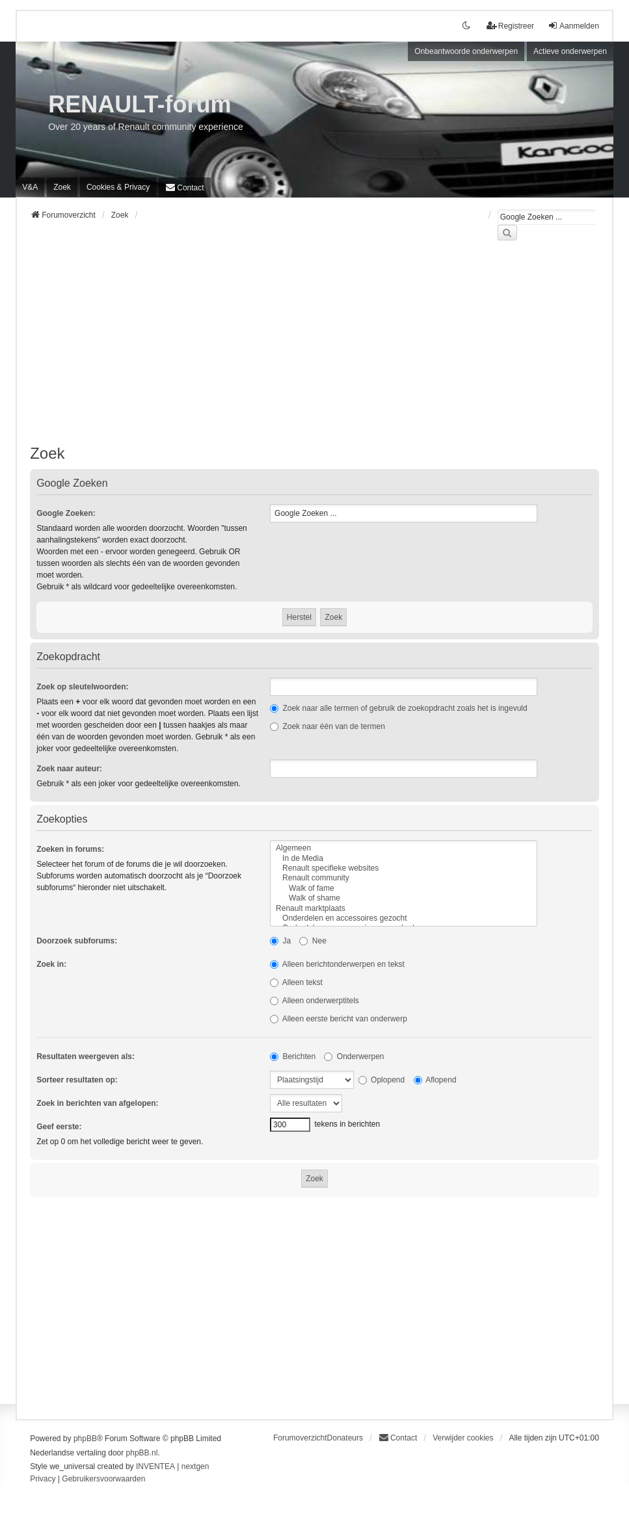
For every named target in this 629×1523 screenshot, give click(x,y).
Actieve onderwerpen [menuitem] (570, 51)
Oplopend (381, 1079)
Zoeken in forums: (70, 849)
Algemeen (403, 848)
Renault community (403, 878)
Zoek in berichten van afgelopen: (97, 1103)
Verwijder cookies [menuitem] (463, 1437)
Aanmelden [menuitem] (573, 26)
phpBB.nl (142, 1452)
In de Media (403, 859)
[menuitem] (118, 187)
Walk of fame (403, 888)
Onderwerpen (354, 1056)
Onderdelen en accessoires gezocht (403, 918)
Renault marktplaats (403, 909)
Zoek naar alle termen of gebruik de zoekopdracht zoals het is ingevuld (399, 708)
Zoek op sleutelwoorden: (82, 686)
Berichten (292, 1056)
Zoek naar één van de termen (327, 726)
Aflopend (435, 1079)
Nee (312, 940)
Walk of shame (403, 898)
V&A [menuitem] (30, 187)
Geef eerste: (58, 1126)
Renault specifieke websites (403, 868)
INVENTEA (155, 1466)
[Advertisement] (314, 350)
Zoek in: (51, 964)
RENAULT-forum (139, 104)
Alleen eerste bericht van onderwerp (338, 1018)
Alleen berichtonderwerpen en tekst (337, 964)
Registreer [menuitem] (510, 26)
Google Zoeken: (66, 513)
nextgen (195, 1466)
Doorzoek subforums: (76, 940)
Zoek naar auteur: (69, 768)
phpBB (85, 1438)
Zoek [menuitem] (62, 187)
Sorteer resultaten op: (77, 1079)
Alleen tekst (296, 982)
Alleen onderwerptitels (314, 1000)
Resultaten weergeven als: (85, 1056)
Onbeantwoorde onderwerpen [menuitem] (466, 51)
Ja (280, 940)
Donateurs (345, 1437)
